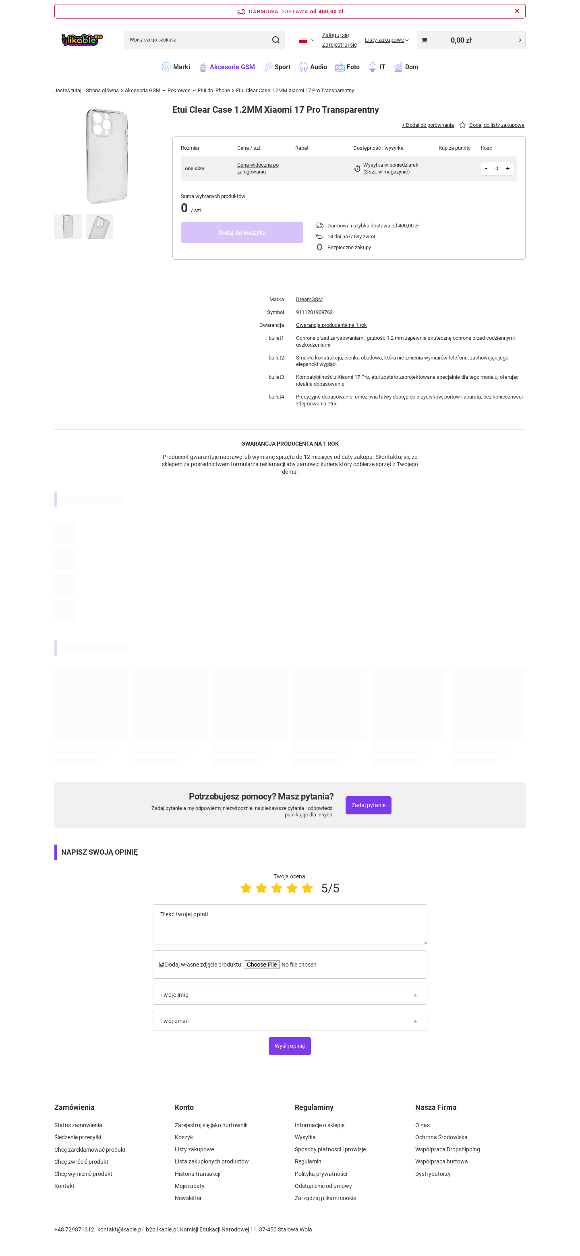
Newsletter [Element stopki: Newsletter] (188, 1198)
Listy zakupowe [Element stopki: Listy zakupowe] (194, 1149)
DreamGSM (309, 299)
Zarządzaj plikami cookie (325, 1198)
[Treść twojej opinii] (290, 924)
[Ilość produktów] (497, 168)
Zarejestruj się (339, 44)
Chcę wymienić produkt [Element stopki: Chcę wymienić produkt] (83, 1174)
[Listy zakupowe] (387, 40)
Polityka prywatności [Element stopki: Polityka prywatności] (321, 1174)
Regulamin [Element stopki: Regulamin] (308, 1161)
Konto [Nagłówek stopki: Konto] (184, 1107)
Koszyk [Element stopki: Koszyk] (184, 1137)
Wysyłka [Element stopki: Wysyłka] (305, 1137)
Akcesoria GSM (142, 90)
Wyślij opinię (290, 1046)
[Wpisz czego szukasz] (204, 40)
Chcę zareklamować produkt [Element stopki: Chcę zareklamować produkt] (90, 1149)
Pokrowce (179, 90)
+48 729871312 (74, 1229)
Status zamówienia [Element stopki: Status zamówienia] (78, 1125)
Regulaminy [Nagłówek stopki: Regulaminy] (314, 1107)
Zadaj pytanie (368, 805)
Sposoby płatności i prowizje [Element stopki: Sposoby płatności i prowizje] (330, 1149)
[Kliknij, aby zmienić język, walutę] (306, 40)
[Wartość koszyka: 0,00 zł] (471, 40)
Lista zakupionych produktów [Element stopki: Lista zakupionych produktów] (212, 1161)
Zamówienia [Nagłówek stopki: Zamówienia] (74, 1107)
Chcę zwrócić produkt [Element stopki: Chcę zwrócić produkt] (81, 1161)
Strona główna (102, 90)
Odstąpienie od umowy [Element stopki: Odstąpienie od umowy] (323, 1186)
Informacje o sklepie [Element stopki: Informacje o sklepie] (319, 1125)
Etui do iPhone (214, 90)
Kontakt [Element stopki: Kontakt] (64, 1186)
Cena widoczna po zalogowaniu (258, 168)
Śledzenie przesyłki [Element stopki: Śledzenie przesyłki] (77, 1137)
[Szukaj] (276, 40)
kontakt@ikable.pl (120, 1229)
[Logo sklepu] (82, 40)
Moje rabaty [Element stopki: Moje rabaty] (190, 1186)
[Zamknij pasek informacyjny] (517, 11)
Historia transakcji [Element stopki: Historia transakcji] (197, 1174)
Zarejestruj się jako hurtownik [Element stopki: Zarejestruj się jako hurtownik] (211, 1125)
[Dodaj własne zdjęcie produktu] (298, 964)
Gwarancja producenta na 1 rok (331, 325)
